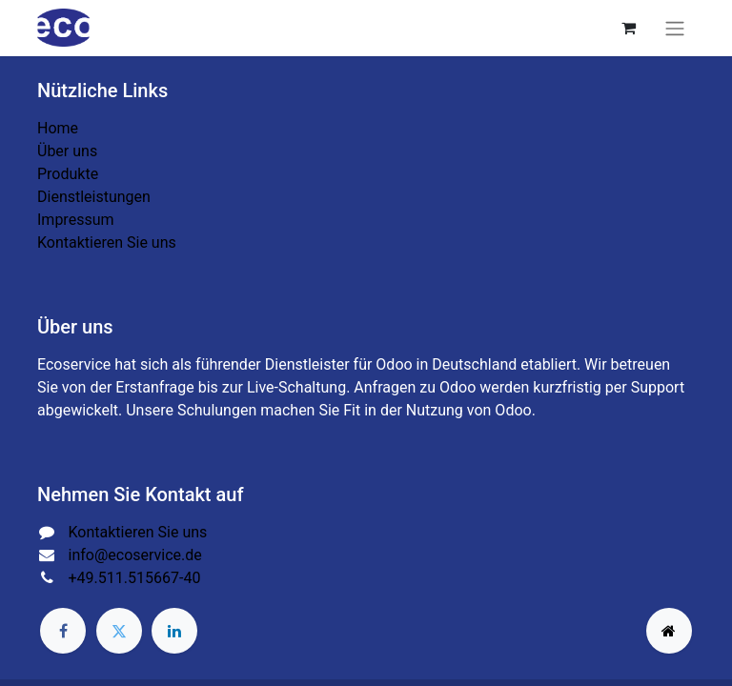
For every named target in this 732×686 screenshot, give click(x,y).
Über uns (67, 151)
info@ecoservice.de (135, 555)
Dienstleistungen (94, 197)
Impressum (75, 220)
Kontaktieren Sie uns (106, 242)
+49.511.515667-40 (135, 578)
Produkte (67, 174)
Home (57, 128)
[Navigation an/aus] (675, 28)
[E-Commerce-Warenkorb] (628, 28)
